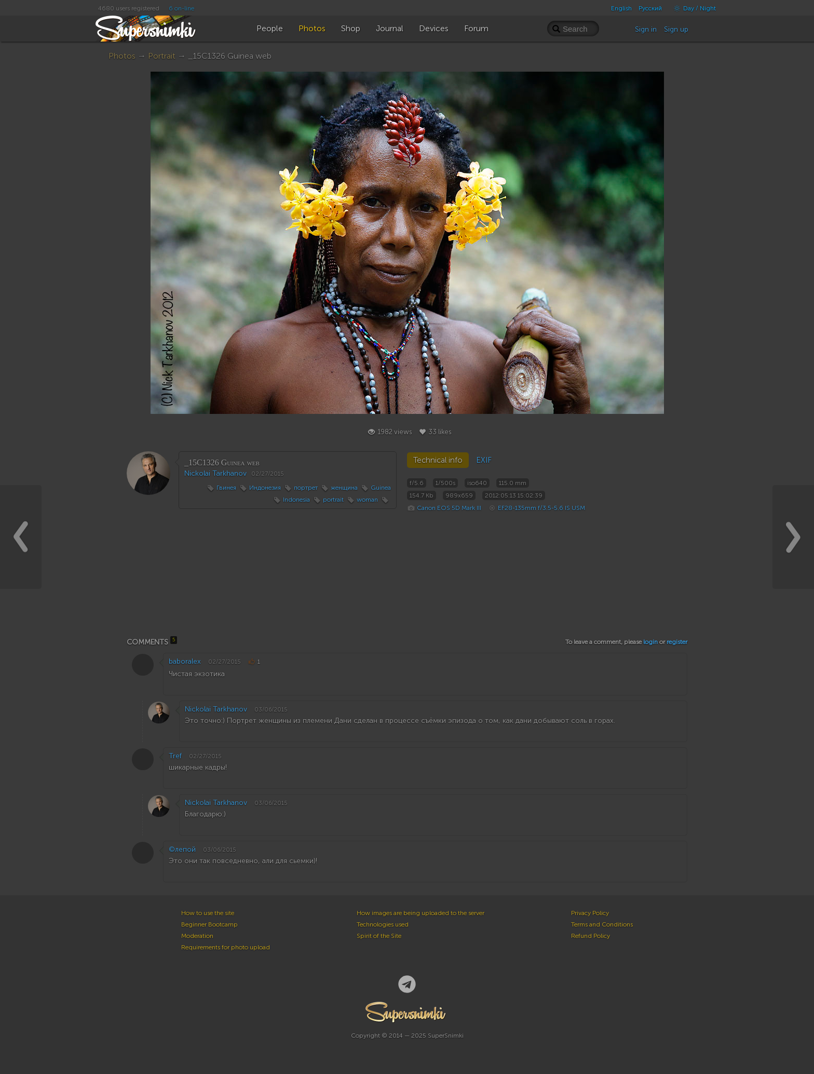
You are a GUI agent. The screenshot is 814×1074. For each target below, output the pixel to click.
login (650, 642)
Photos (121, 56)
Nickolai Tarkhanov (215, 473)
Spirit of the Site (379, 935)
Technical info (438, 460)
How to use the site (207, 913)
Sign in (646, 29)
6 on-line (181, 8)
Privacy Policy (590, 913)
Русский (650, 8)
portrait (333, 499)
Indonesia (296, 499)
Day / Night (692, 8)
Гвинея (226, 487)
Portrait (161, 56)
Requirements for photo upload (225, 947)
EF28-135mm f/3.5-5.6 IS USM (541, 508)
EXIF (484, 460)
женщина (344, 487)
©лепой (182, 849)
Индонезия (265, 487)
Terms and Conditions (602, 924)
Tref (175, 755)
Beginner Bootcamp (209, 924)
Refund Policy (590, 935)
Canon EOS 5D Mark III (449, 508)
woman (367, 499)
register (677, 642)
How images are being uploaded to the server (420, 913)
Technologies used (383, 924)
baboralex (185, 661)
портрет (306, 487)
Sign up (676, 29)
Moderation (197, 935)
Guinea (381, 487)
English (621, 8)
